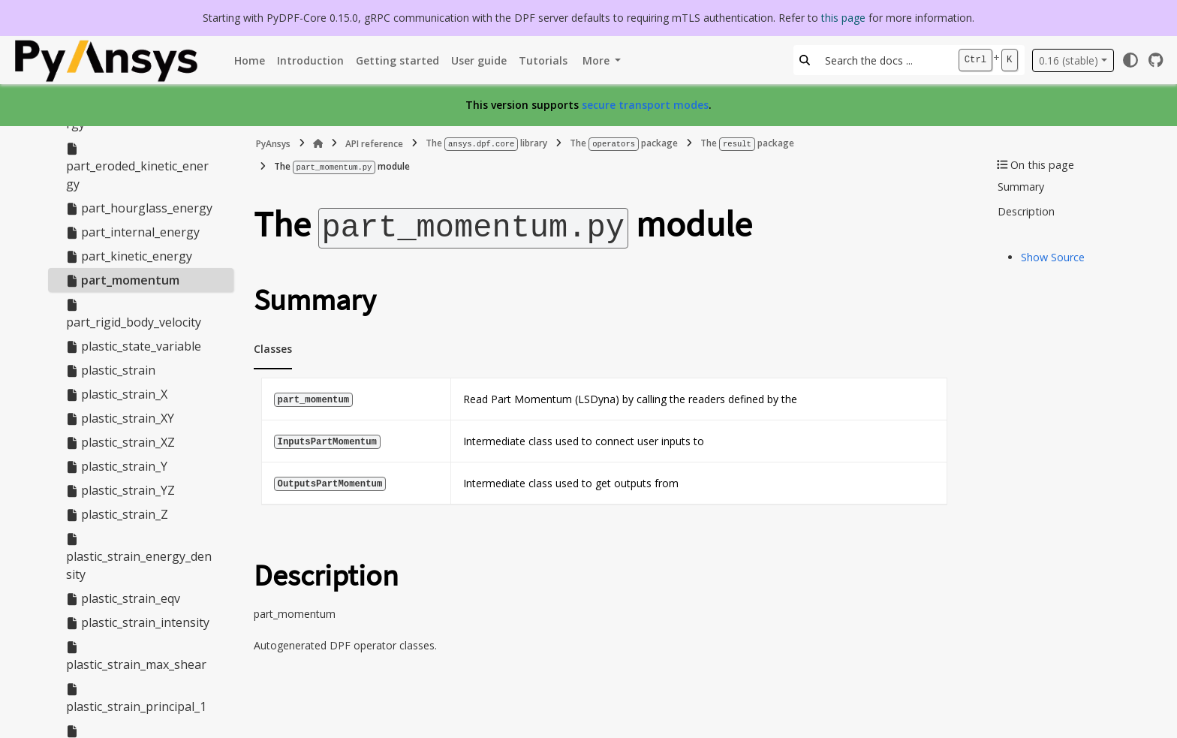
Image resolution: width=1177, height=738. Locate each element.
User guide (479, 60)
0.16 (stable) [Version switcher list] (1068, 60)
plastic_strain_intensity (137, 622)
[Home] (318, 143)
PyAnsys (273, 143)
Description (1026, 211)
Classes (273, 345)
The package (624, 143)
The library (486, 143)
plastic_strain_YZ (120, 490)
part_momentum (122, 280)
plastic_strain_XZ (120, 442)
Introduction (310, 60)
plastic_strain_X (116, 394)
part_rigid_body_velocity (133, 314)
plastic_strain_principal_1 (136, 699)
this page (843, 18)
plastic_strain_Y (116, 466)
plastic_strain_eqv (123, 598)
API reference (374, 143)
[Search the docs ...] (884, 60)
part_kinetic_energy (129, 256)
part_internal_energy (133, 232)
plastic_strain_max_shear (136, 657)
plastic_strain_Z (117, 514)
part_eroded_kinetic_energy (137, 167)
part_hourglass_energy (139, 208)
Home (249, 60)
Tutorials (543, 60)
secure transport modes (645, 105)
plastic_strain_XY (120, 418)
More (597, 60)
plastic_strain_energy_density (139, 558)
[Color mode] (1130, 60)
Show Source (1053, 257)
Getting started (397, 60)
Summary (1021, 186)
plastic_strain (110, 370)
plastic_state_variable (133, 346)
